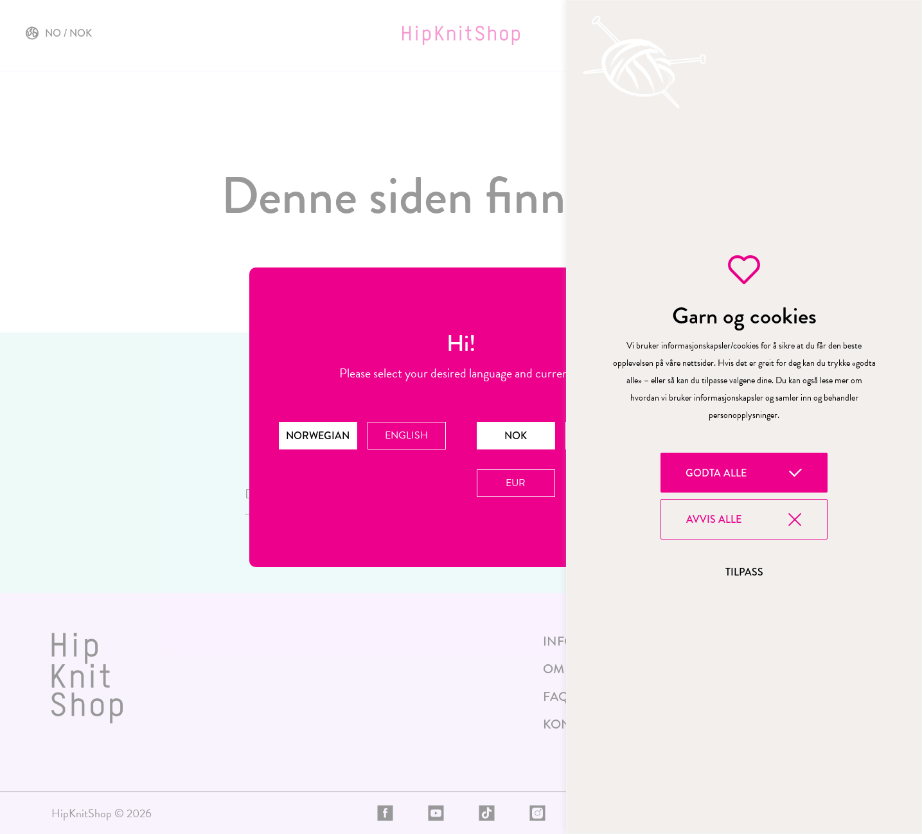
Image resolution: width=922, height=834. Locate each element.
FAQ (556, 696)
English (406, 435)
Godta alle (716, 473)
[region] (744, 417)
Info (558, 641)
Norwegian (318, 435)
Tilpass (744, 572)
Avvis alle (713, 519)
